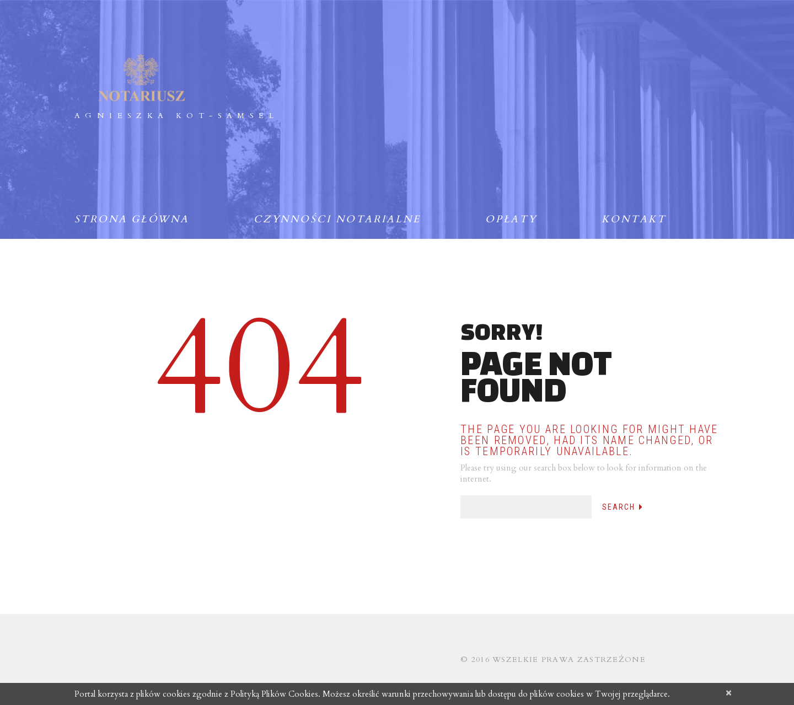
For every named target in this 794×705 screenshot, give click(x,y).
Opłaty (511, 219)
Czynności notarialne (337, 219)
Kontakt (634, 219)
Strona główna (131, 219)
